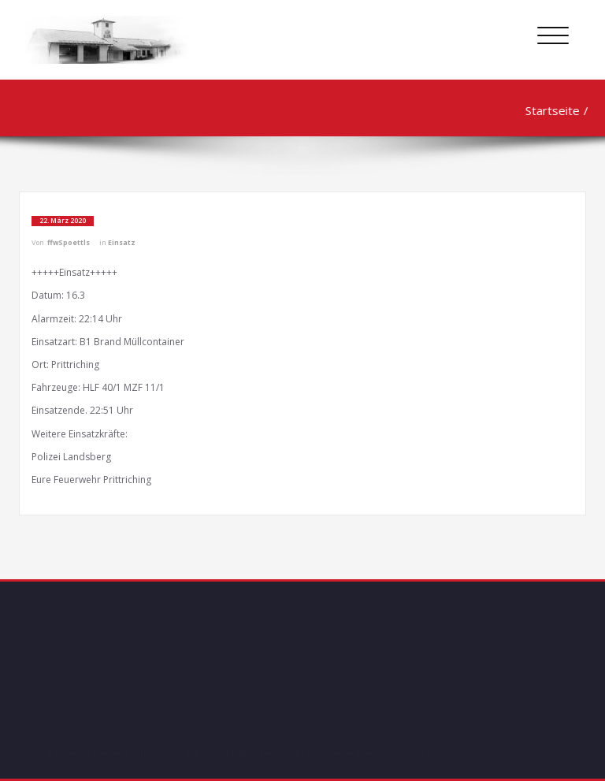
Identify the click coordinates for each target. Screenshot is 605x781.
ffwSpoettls (68, 242)
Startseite (550, 110)
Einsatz (121, 242)
